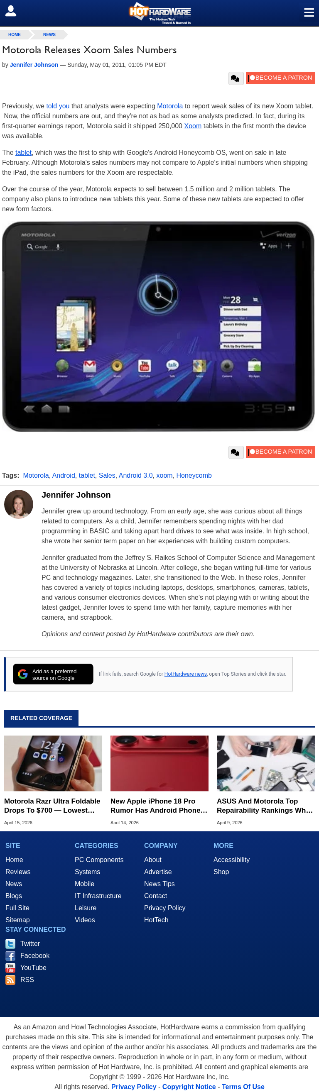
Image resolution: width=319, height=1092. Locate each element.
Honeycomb (194, 475)
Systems (87, 871)
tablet (23, 152)
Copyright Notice (189, 1086)
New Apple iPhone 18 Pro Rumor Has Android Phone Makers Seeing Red (155, 806)
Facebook (34, 955)
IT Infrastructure (98, 895)
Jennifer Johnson (76, 494)
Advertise (158, 871)
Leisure (85, 907)
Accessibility (231, 859)
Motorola (170, 106)
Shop (221, 871)
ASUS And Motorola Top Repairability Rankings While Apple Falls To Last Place (265, 806)
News (49, 34)
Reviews (17, 871)
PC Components (99, 859)
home (14, 34)
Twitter (30, 943)
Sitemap (17, 919)
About (153, 859)
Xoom (192, 125)
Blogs (13, 895)
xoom (165, 475)
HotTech (156, 919)
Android (63, 475)
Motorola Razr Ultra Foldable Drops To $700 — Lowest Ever (52, 806)
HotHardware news (185, 674)
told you (57, 106)
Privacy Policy (165, 907)
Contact (155, 895)
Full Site (17, 907)
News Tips (159, 883)
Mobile (84, 883)
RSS (27, 979)
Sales (107, 475)
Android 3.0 (136, 475)
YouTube (33, 967)
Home (14, 859)
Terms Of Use (243, 1086)
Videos (85, 919)
